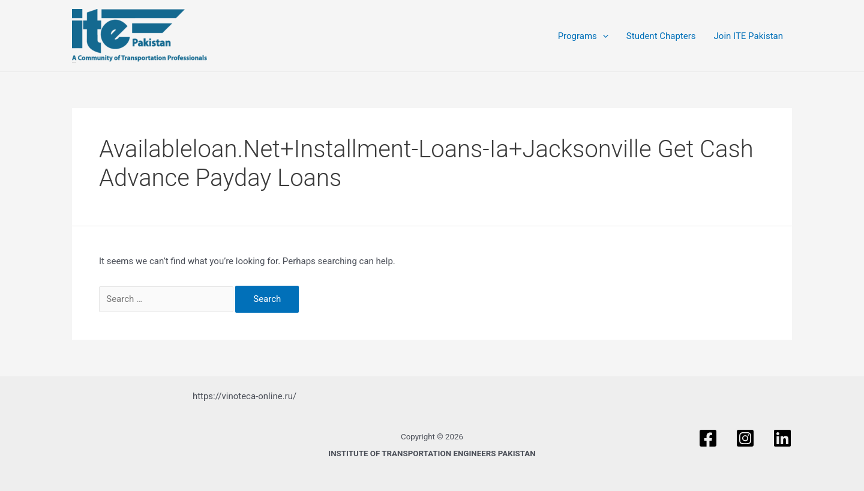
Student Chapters (661, 36)
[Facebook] (708, 438)
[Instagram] (745, 438)
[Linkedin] (782, 438)
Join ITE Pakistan (748, 36)
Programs (583, 36)
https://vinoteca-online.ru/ (244, 396)
